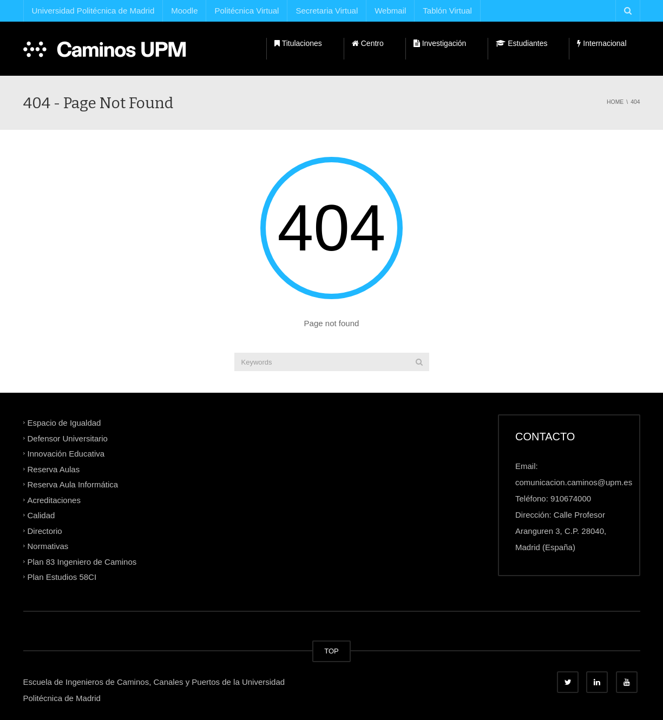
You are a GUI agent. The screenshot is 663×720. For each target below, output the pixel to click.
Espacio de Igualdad (64, 422)
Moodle (184, 10)
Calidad (41, 515)
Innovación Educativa (66, 453)
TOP (331, 651)
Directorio (45, 530)
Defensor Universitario (68, 437)
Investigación (440, 43)
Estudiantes (521, 43)
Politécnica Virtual (246, 10)
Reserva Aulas (54, 468)
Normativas (48, 546)
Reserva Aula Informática (73, 484)
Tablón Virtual (447, 10)
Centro (368, 43)
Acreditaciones (54, 499)
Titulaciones (298, 43)
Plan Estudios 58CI (62, 577)
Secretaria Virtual (327, 10)
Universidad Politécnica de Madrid (93, 10)
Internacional (601, 43)
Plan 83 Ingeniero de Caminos (82, 561)
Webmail (390, 10)
